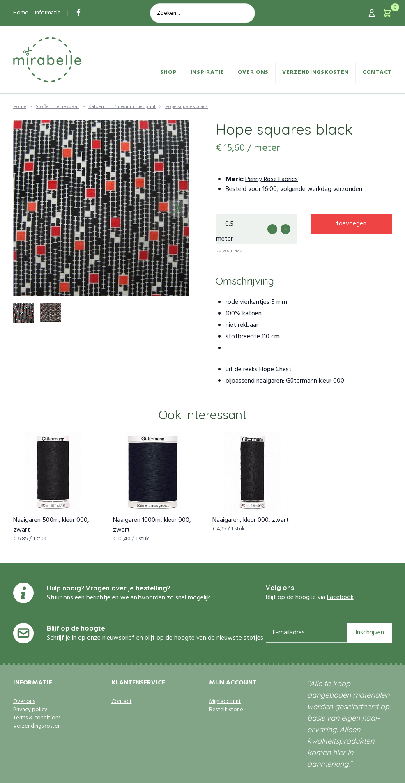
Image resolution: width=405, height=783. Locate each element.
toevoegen (351, 223)
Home (20, 13)
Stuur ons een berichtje (78, 597)
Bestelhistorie (226, 710)
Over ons (253, 72)
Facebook (340, 597)
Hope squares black (186, 106)
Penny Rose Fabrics (271, 179)
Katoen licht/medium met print (122, 106)
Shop (168, 72)
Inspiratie (207, 72)
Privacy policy (30, 710)
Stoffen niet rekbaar (57, 106)
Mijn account (225, 702)
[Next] (176, 208)
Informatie (48, 13)
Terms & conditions (36, 718)
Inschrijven (369, 632)
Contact (377, 72)
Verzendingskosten (315, 72)
